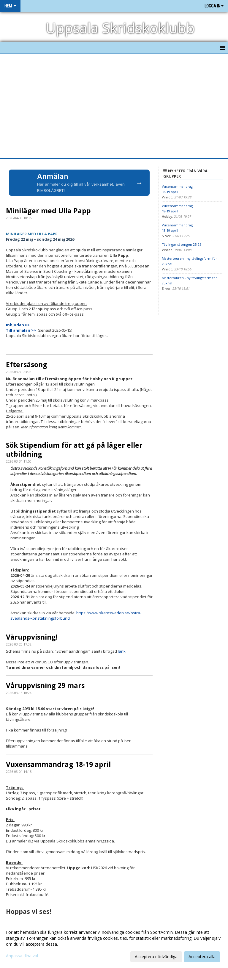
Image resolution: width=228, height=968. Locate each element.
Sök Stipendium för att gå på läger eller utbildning (74, 449)
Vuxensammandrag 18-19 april (58, 764)
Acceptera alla (202, 956)
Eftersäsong (26, 364)
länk (122, 651)
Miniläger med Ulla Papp (48, 210)
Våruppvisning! (32, 637)
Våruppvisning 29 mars (45, 685)
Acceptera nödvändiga (156, 956)
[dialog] (114, 944)
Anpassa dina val (22, 955)
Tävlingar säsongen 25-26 (181, 244)
